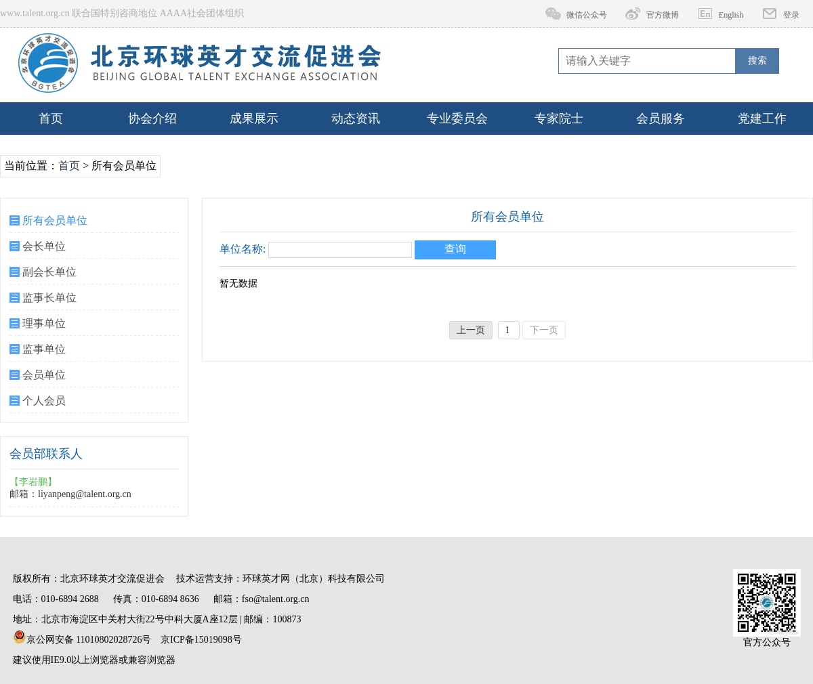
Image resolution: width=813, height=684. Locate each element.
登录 (791, 15)
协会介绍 (152, 118)
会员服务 (660, 118)
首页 (51, 118)
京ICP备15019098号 (201, 640)
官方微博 (662, 15)
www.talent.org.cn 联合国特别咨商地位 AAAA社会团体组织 (122, 13)
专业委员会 (457, 118)
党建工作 (762, 118)
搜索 (757, 61)
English (731, 15)
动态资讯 (355, 118)
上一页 (471, 330)
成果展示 (254, 118)
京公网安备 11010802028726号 (82, 637)
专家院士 (559, 118)
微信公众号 (586, 15)
